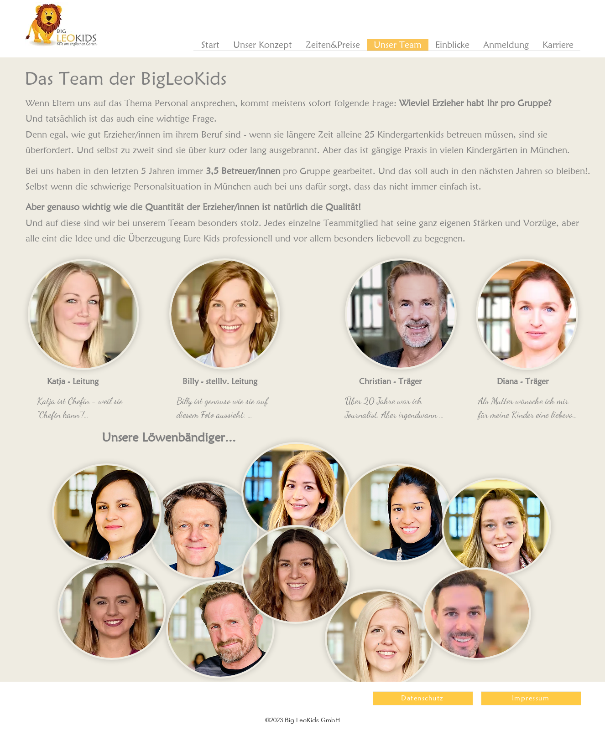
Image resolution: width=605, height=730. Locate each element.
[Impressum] (531, 698)
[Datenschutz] (423, 698)
